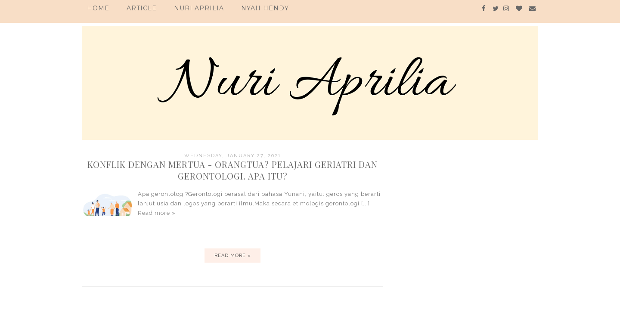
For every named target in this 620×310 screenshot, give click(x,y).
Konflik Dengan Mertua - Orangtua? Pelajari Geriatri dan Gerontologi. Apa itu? (232, 170)
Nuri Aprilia (199, 8)
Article (142, 8)
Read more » (157, 213)
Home (98, 8)
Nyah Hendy (265, 8)
